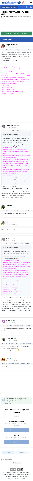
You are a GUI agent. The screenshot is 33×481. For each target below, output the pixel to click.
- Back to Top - (16, 463)
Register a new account (16, 430)
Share (8, 452)
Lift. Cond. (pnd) (9, 363)
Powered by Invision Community (16, 478)
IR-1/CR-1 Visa (10, 227)
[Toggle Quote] (4, 134)
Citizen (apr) (9, 210)
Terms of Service (16, 476)
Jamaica (22, 50)
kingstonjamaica (8, 16)
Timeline (28, 50)
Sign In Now (16, 442)
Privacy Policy (19, 474)
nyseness (9, 222)
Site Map (4, 474)
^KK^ (7, 358)
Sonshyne (9, 338)
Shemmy (9, 320)
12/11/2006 (9, 238)
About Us (24, 476)
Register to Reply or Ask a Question (16, 33)
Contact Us (11, 474)
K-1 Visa (10, 243)
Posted (12, 47)
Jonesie (9, 205)
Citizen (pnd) (9, 50)
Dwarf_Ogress (11, 125)
